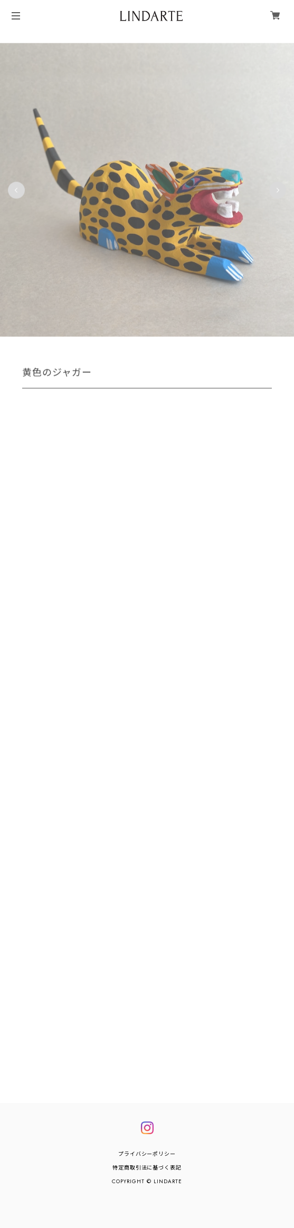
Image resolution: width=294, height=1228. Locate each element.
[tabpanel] (147, 190)
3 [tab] (121, 348)
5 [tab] (142, 348)
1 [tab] (99, 348)
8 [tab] (173, 348)
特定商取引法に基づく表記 (147, 1168)
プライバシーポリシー (147, 1154)
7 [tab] (163, 348)
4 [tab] (131, 348)
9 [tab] (184, 348)
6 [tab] (152, 348)
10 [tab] (194, 348)
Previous (16, 190)
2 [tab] (110, 348)
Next (277, 190)
